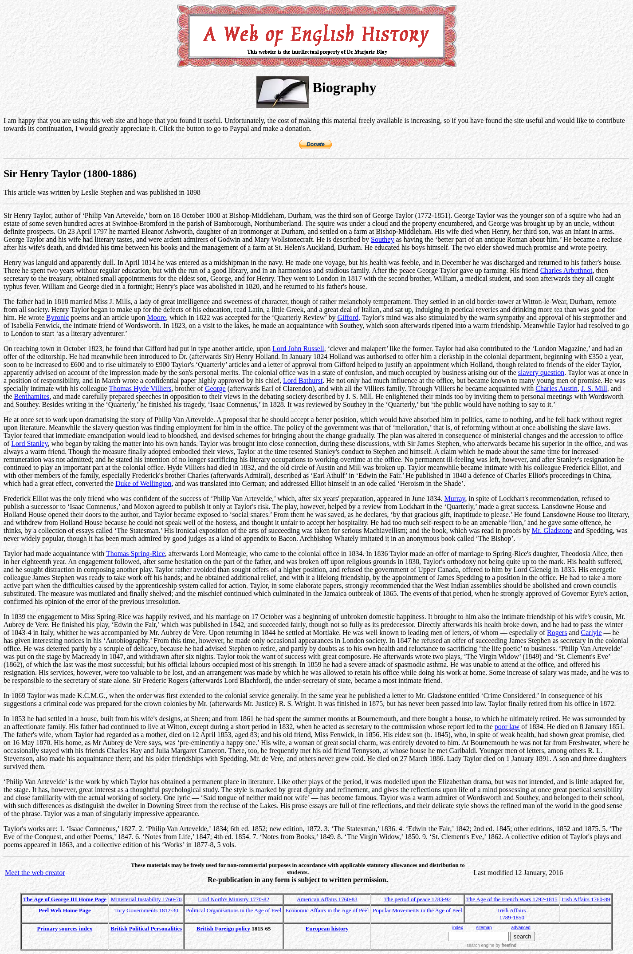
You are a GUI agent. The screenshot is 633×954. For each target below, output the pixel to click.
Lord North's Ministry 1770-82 (233, 899)
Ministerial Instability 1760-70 (146, 899)
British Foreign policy (223, 928)
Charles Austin (556, 388)
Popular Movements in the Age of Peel (417, 910)
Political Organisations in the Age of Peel (233, 910)
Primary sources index (65, 928)
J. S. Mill (594, 388)
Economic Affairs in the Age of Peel (327, 910)
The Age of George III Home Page (64, 899)
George (215, 388)
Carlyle (591, 632)
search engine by (491, 945)
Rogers (557, 632)
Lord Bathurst (302, 380)
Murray (454, 498)
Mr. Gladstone (552, 530)
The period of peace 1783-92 (417, 899)
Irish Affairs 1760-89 (586, 899)
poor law (507, 726)
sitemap (484, 927)
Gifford (347, 317)
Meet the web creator (35, 872)
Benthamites (32, 396)
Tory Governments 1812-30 (146, 910)
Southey (382, 239)
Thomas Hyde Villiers (140, 388)
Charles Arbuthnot (566, 270)
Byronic (57, 317)
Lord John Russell (298, 348)
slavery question (541, 372)
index (457, 927)
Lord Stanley (29, 443)
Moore (156, 317)
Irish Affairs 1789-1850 (512, 914)
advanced (521, 927)
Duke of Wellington (143, 483)
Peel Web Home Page (65, 910)
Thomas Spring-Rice (135, 553)
